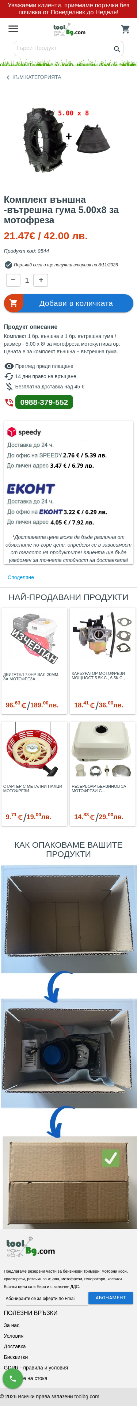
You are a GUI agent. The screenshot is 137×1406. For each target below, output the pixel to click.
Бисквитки (16, 1357)
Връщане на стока (25, 1378)
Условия (14, 1336)
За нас (12, 1325)
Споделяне (21, 577)
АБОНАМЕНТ (111, 1297)
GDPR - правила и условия (36, 1368)
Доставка (15, 1346)
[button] (68, 303)
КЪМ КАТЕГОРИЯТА (32, 77)
